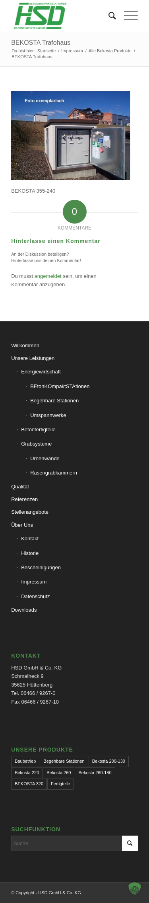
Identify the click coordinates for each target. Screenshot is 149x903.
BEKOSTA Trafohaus (40, 42)
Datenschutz (35, 596)
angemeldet (48, 276)
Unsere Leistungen (32, 358)
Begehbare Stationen (54, 401)
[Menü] (127, 16)
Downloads (24, 610)
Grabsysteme (36, 444)
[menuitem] (108, 16)
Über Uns (22, 525)
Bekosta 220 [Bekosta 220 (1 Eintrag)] (27, 772)
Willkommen (25, 345)
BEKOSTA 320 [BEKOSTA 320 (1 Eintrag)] (29, 783)
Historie (30, 553)
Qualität (20, 487)
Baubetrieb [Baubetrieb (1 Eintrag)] (25, 761)
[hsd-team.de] (61, 16)
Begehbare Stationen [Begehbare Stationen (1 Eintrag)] (63, 761)
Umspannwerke (48, 415)
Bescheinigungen (41, 567)
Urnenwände (45, 458)
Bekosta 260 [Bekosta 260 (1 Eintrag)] (58, 772)
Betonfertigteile (38, 429)
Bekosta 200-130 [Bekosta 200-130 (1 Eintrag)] (108, 761)
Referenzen (24, 499)
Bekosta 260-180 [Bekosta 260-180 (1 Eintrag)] (94, 772)
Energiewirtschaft (41, 372)
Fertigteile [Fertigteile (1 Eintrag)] (60, 783)
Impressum (33, 582)
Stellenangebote (29, 512)
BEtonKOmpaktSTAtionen (59, 386)
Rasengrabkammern (53, 473)
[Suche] (108, 16)
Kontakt (30, 538)
